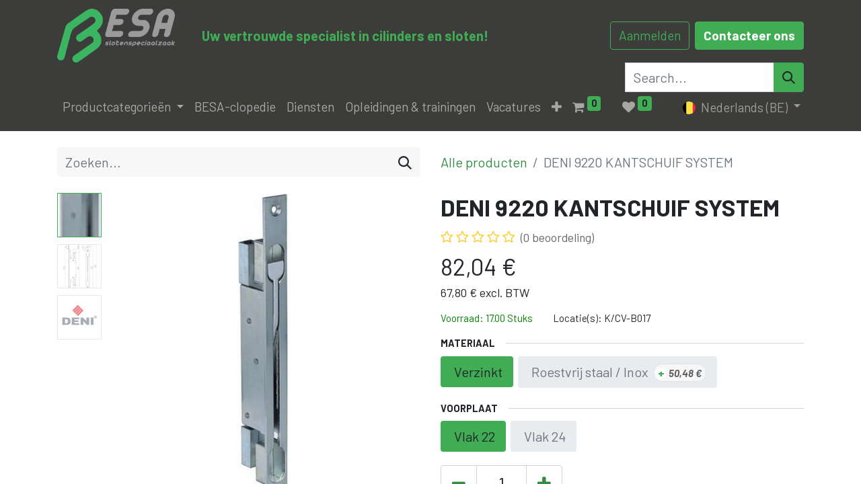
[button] (556, 107)
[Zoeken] (404, 162)
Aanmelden (650, 35)
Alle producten (484, 162)
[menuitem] (235, 107)
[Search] (789, 77)
